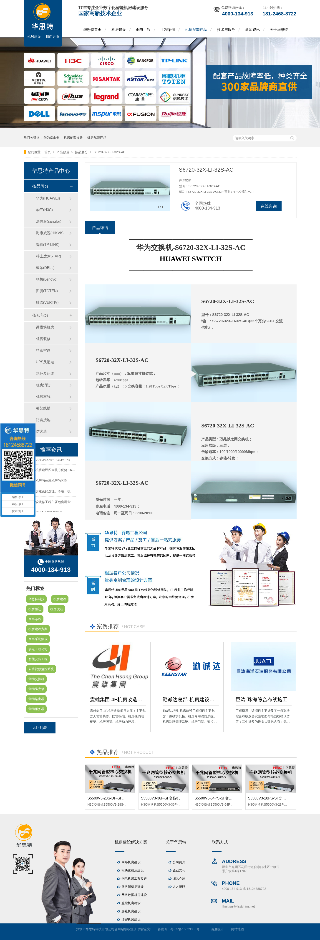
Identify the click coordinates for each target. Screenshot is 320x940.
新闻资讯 (252, 30)
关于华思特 (279, 30)
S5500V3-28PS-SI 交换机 (269, 798)
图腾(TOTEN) (47, 291)
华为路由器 (51, 137)
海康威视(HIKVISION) (52, 233)
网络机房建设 (131, 862)
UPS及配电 (45, 362)
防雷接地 (43, 420)
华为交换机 (36, 679)
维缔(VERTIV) (47, 302)
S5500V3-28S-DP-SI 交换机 (110, 798)
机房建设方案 (38, 629)
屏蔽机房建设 (131, 911)
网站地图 (237, 929)
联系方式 (220, 842)
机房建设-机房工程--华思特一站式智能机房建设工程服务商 (67, 460)
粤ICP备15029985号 (184, 929)
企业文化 (179, 870)
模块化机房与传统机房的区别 (46, 481)
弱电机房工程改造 (134, 878)
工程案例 (168, 30)
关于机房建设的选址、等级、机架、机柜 (54, 492)
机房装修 (43, 339)
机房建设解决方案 (131, 842)
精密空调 (43, 350)
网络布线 (34, 619)
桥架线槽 (43, 408)
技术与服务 (226, 30)
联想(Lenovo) (47, 279)
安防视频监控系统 (41, 669)
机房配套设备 (73, 137)
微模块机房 (45, 327)
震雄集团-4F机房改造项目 (118, 699)
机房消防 (43, 385)
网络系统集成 (38, 639)
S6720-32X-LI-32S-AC (109, 152)
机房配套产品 (196, 30)
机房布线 (43, 397)
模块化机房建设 (132, 870)
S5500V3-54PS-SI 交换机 (215, 798)
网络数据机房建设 (134, 895)
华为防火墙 (36, 689)
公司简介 (179, 862)
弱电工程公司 (38, 649)
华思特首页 (92, 30)
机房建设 (118, 30)
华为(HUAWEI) (48, 198)
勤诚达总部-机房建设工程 (191, 699)
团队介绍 (179, 878)
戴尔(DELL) (45, 268)
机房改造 (56, 609)
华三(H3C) (44, 210)
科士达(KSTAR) (48, 256)
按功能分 (40, 315)
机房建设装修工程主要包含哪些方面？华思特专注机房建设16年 (71, 503)
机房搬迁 (34, 609)
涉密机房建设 (131, 919)
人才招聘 (179, 886)
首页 (48, 152)
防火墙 (41, 431)
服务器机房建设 (132, 886)
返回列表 (39, 728)
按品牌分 (82, 152)
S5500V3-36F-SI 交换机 (160, 798)
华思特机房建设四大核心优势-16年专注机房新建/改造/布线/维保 (71, 471)
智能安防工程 (38, 659)
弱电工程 (143, 30)
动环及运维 (45, 373)
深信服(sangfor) (48, 221)
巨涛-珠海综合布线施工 (261, 699)
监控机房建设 (131, 903)
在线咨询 (268, 206)
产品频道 (63, 152)
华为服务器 (36, 709)
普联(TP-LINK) (48, 245)
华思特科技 (36, 599)
